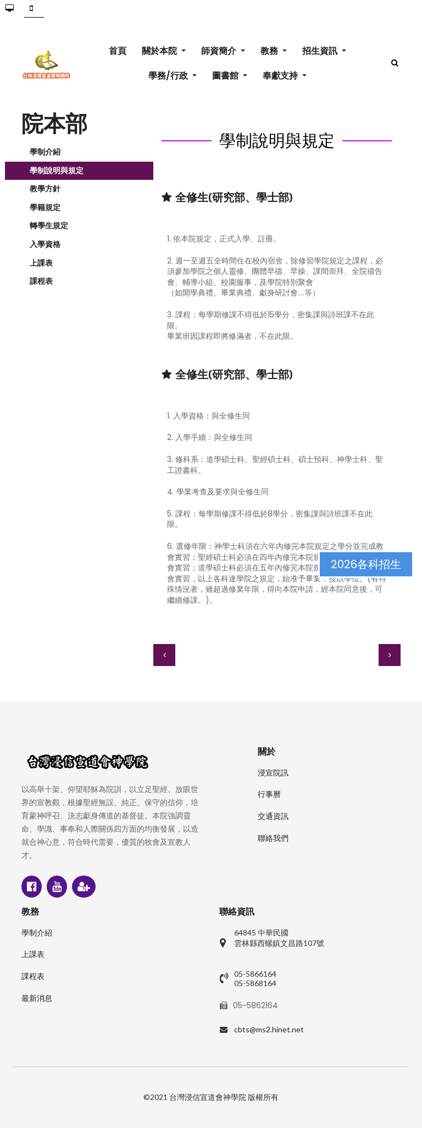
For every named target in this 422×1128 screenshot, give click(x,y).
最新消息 (36, 998)
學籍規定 (45, 207)
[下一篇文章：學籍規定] (390, 655)
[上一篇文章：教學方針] (164, 655)
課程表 (41, 281)
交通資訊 (273, 816)
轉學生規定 (49, 225)
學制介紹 (45, 151)
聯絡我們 (273, 838)
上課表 (41, 262)
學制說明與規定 (57, 170)
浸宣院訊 (273, 772)
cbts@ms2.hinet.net (269, 1029)
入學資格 (45, 244)
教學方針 (45, 188)
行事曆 (269, 794)
